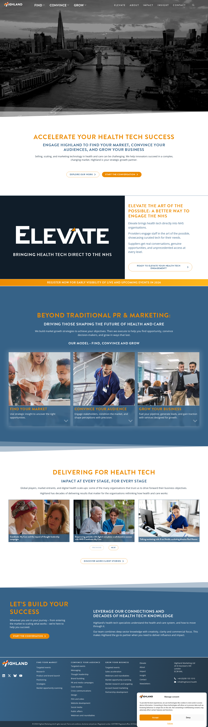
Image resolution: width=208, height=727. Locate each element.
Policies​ (170, 723)
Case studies (76, 686)
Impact (148, 5)
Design (74, 695)
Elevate (119, 5)
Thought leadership (79, 674)
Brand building (77, 678)
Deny (188, 717)
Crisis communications (81, 691)
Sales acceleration (113, 671)
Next (113, 547)
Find (39, 5)
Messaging (76, 670)
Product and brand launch (48, 675)
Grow (80, 5)
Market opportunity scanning (49, 688)
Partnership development (116, 692)
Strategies (40, 684)
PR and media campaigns (82, 682)
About (134, 5)
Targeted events (43, 667)
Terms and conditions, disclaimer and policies (82, 724)
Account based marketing (116, 688)
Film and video (77, 699)
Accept (155, 717)
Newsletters (145, 683)
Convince (59, 5)
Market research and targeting (119, 684)
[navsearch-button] (193, 5)
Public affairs (77, 711)
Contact (179, 5)
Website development (80, 703)
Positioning (41, 680)
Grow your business (117, 662)
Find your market (46, 662)
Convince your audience (85, 662)
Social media (76, 707)
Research (40, 671)
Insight (163, 5)
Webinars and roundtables (83, 715)
